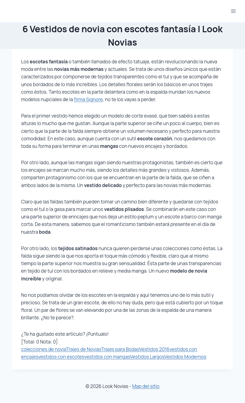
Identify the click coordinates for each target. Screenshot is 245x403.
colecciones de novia (43, 349)
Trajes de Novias (83, 349)
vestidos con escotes (61, 357)
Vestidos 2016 (154, 349)
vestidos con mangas (107, 357)
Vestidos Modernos (185, 357)
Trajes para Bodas (120, 349)
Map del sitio (145, 386)
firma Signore (88, 99)
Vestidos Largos (147, 357)
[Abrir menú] (233, 11)
